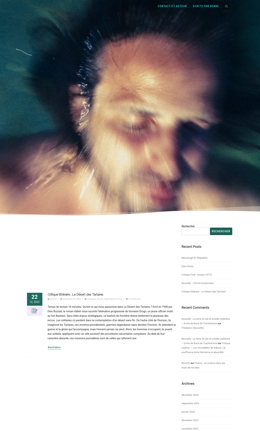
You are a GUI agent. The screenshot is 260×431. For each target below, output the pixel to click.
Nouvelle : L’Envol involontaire (198, 283)
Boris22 (186, 363)
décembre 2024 (190, 395)
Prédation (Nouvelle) (193, 327)
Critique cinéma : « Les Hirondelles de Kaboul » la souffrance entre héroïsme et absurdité (206, 348)
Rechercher (188, 226)
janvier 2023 (188, 411)
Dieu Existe (188, 266)
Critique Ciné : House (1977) (197, 274)
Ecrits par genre (206, 6)
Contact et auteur (172, 6)
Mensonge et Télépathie (195, 257)
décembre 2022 (190, 420)
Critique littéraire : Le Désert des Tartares (204, 291)
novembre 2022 (190, 428)
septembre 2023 (190, 403)
